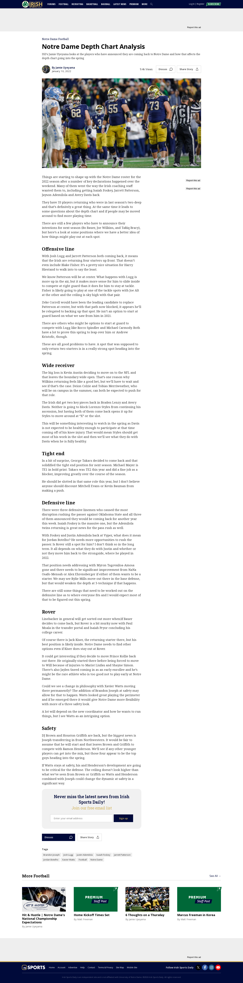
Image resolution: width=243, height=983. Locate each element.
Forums (51, 4)
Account (61, 967)
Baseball (105, 4)
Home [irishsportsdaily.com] (52, 967)
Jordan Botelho (50, 859)
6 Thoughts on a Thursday (144, 915)
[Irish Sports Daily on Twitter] (198, 967)
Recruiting (77, 4)
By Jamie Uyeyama (63, 67)
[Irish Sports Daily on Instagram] (211, 967)
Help (82, 967)
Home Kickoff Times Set (92, 915)
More (144, 4)
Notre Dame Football (55, 39)
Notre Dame (97, 859)
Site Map (120, 967)
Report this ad (194, 27)
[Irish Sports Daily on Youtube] (218, 967)
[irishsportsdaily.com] (36, 4)
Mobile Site (132, 967)
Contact (91, 967)
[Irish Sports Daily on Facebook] (205, 967)
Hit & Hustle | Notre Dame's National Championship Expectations (43, 918)
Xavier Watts (68, 859)
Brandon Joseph (51, 854)
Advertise (72, 967)
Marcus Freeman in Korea (196, 915)
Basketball (92, 4)
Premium (134, 4)
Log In (192, 3)
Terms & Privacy (105, 967)
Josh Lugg (68, 854)
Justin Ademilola (85, 854)
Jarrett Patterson (122, 854)
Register (200, 3)
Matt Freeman (85, 919)
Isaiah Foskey (103, 854)
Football (63, 4)
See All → (215, 876)
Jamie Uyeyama (34, 926)
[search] (152, 4)
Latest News (119, 4)
